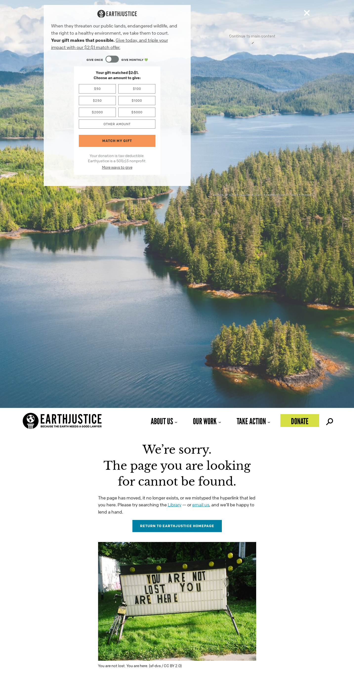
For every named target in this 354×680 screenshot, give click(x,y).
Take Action (251, 421)
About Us (162, 421)
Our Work (205, 421)
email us (200, 504)
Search (329, 420)
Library (174, 504)
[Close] (307, 14)
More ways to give (117, 167)
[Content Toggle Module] (117, 60)
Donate (300, 421)
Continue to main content (252, 39)
